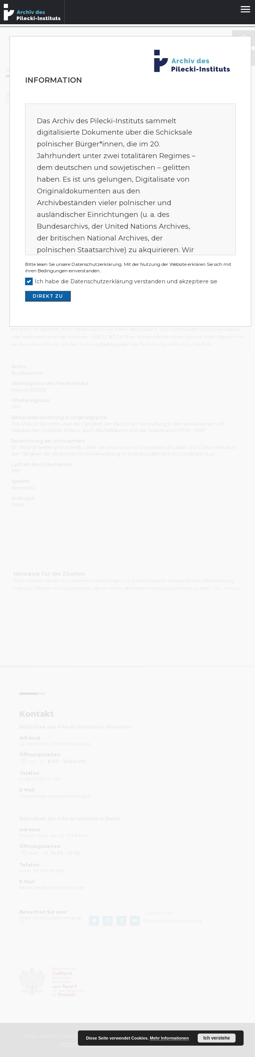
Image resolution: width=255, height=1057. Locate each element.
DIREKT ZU (48, 296)
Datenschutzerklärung (96, 264)
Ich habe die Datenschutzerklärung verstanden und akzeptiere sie (126, 281)
